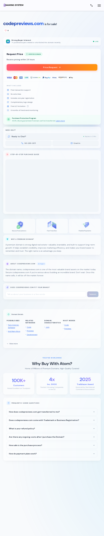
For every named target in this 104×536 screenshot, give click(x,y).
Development (32, 335)
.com (47, 327)
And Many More (14, 331)
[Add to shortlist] (6, 30)
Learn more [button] (60, 121)
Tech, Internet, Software (13, 326)
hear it (41, 264)
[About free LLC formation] (28, 106)
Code (29, 327)
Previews (30, 331)
